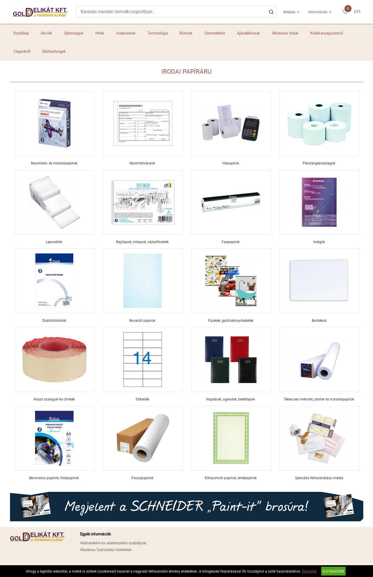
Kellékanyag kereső (326, 33)
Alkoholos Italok (285, 33)
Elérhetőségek (54, 51)
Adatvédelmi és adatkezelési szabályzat (113, 542)
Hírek (99, 33)
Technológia (157, 33)
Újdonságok (74, 33)
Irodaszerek (126, 33)
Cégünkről (22, 51)
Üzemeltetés (214, 33)
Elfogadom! (333, 571)
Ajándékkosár (248, 33)
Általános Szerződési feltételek (106, 549)
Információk (317, 11)
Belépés (289, 11)
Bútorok (186, 33)
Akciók (46, 33)
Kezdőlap (21, 33)
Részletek (309, 571)
